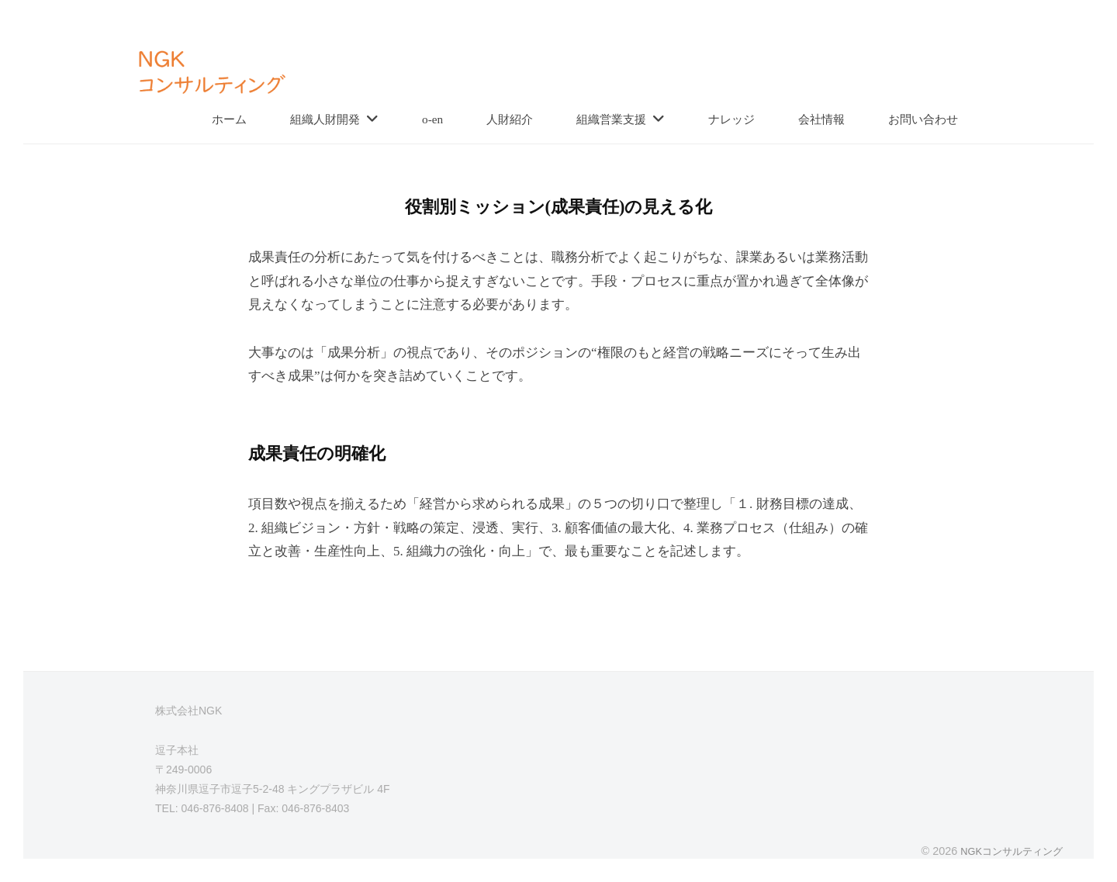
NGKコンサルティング (1007, 851)
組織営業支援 (611, 119)
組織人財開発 (325, 119)
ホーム (229, 119)
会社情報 (821, 119)
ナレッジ (731, 119)
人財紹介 (509, 119)
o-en (432, 119)
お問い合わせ (923, 119)
